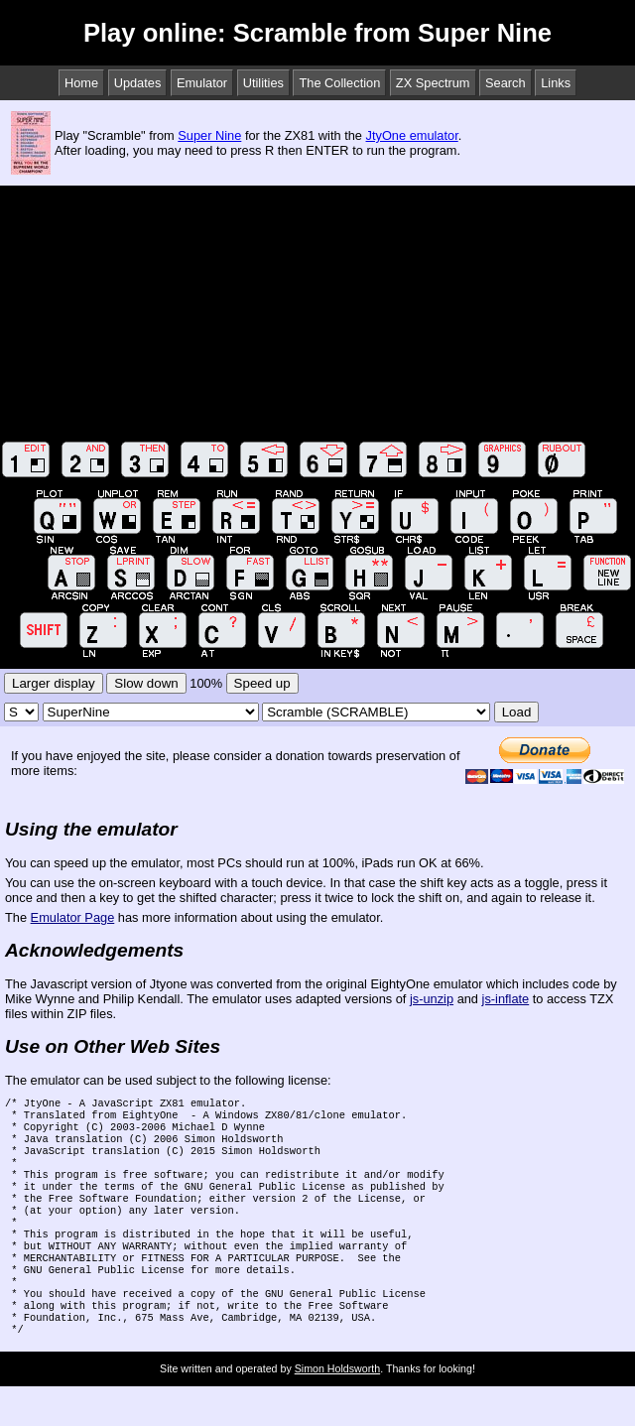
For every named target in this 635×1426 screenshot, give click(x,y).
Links (556, 82)
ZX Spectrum (433, 82)
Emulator (202, 82)
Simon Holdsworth (337, 1408)
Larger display (53, 683)
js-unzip (431, 998)
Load (517, 712)
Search (505, 82)
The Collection (339, 82)
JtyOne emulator (412, 135)
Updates (138, 82)
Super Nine (209, 135)
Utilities (263, 82)
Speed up (262, 683)
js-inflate (506, 998)
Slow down (146, 683)
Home (81, 82)
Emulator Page (73, 917)
